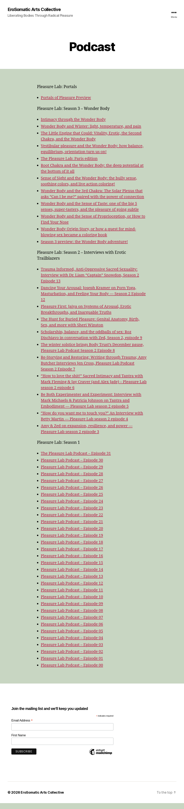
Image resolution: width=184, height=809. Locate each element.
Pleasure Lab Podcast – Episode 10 (73, 602)
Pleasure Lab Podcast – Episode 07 (73, 623)
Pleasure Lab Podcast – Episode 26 (73, 493)
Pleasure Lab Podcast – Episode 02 (73, 657)
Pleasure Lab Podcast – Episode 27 (73, 486)
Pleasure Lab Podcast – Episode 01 (73, 664)
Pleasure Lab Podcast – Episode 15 (73, 568)
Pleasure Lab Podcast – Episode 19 (73, 541)
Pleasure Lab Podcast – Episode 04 (73, 643)
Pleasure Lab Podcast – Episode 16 (73, 562)
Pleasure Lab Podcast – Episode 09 (73, 609)
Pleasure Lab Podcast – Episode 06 (73, 630)
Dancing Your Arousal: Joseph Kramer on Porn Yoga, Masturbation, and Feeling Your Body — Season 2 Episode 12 (90, 299)
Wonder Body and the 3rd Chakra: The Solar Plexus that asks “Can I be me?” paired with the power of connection (93, 196)
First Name (18, 741)
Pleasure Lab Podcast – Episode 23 (73, 514)
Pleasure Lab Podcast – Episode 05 (73, 636)
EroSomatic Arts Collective (35, 9)
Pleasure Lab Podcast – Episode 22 (73, 521)
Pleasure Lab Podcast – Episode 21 (73, 527)
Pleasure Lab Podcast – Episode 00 (73, 671)
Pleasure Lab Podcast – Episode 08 (73, 616)
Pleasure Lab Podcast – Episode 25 (73, 500)
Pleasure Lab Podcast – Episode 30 (73, 466)
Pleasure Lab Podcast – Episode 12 (73, 589)
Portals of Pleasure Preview (67, 97)
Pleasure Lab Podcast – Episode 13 (73, 582)
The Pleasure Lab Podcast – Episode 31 (77, 459)
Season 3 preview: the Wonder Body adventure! (86, 247)
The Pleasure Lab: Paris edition (70, 158)
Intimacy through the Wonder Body (74, 119)
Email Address (22, 726)
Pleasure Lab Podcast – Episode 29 (73, 473)
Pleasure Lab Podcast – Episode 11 (73, 595)
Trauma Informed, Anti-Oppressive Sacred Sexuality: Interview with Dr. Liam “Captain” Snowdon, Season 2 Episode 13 (91, 281)
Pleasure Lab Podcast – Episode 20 (73, 534)
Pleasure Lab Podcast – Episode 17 (73, 555)
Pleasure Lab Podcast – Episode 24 (73, 507)
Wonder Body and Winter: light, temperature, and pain (92, 126)
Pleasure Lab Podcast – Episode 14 (73, 575)
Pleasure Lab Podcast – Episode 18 (73, 548)
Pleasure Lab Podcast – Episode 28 (73, 480)
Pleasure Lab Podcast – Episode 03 (73, 650)
